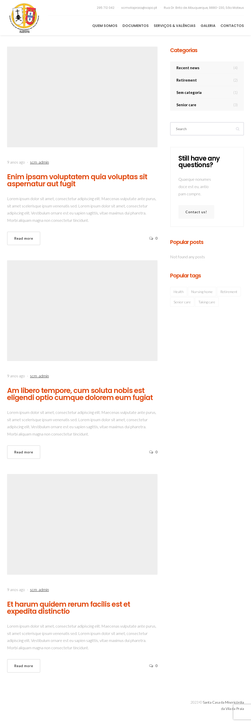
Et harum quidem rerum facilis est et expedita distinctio (68, 607)
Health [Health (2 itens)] (179, 292)
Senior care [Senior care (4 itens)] (182, 302)
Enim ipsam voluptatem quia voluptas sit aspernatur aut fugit (77, 180)
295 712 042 (106, 8)
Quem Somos (104, 25)
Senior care (207, 105)
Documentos (135, 25)
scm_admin (39, 162)
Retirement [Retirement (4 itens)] (228, 292)
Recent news (207, 68)
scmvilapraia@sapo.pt (139, 8)
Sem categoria (207, 92)
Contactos (232, 25)
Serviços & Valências (175, 25)
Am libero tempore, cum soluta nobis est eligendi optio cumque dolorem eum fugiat (80, 394)
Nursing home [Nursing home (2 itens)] (202, 292)
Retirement (207, 80)
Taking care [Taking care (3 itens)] (206, 302)
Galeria (208, 25)
